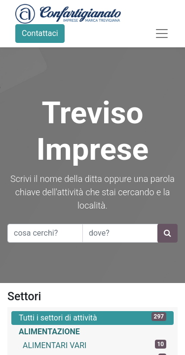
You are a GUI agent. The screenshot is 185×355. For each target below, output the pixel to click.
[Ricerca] (167, 233)
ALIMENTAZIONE (49, 331)
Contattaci (40, 33)
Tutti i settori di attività (92, 317)
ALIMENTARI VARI (94, 345)
